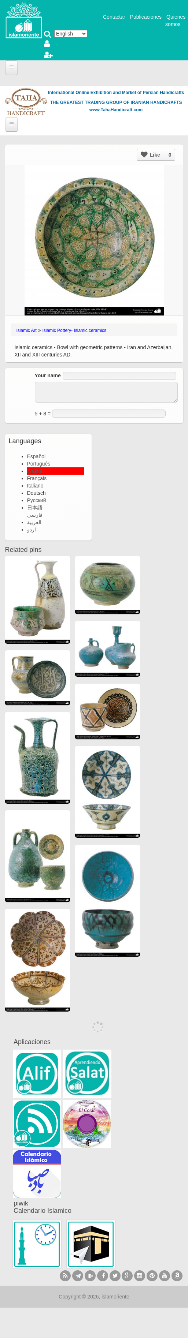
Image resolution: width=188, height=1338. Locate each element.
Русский (36, 500)
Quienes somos (175, 20)
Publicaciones (146, 17)
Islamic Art (26, 330)
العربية (34, 522)
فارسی (35, 514)
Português (39, 464)
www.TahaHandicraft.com (116, 109)
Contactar (114, 17)
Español (36, 456)
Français (37, 478)
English (35, 471)
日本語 (35, 508)
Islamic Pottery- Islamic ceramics (74, 330)
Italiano (35, 486)
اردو (31, 529)
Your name (48, 375)
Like (156, 155)
